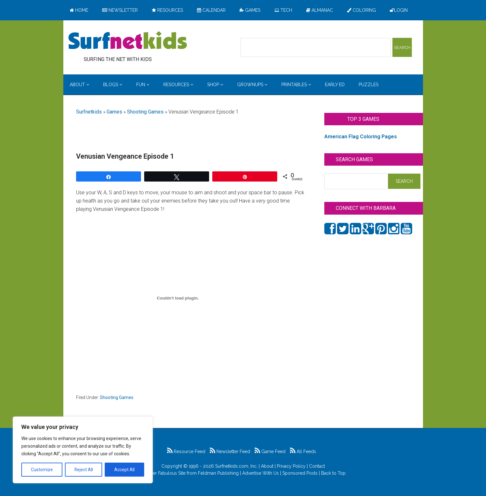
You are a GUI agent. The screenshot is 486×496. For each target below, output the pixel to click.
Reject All (83, 469)
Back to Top (333, 473)
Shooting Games (145, 112)
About (267, 466)
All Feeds (303, 451)
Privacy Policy (291, 466)
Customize (42, 469)
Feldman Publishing (218, 473)
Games (114, 112)
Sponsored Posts (300, 473)
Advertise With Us (260, 473)
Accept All (124, 469)
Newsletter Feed (230, 451)
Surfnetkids (89, 112)
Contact (317, 466)
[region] (83, 450)
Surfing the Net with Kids (127, 41)
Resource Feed (186, 451)
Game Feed (270, 451)
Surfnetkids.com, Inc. (236, 466)
